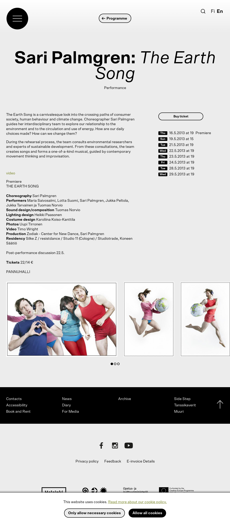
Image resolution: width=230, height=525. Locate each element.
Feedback (112, 461)
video (10, 173)
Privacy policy (87, 461)
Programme (114, 18)
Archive (124, 399)
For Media (70, 412)
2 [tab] (116, 365)
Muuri (179, 412)
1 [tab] (113, 365)
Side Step (182, 399)
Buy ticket (180, 116)
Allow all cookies (147, 513)
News (67, 399)
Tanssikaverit (185, 405)
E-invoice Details (141, 461)
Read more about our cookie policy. (137, 502)
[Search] (203, 11)
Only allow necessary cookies (94, 513)
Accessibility (16, 405)
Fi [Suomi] (213, 11)
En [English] (220, 11)
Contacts (14, 399)
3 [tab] (119, 365)
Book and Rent (18, 412)
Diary (66, 405)
